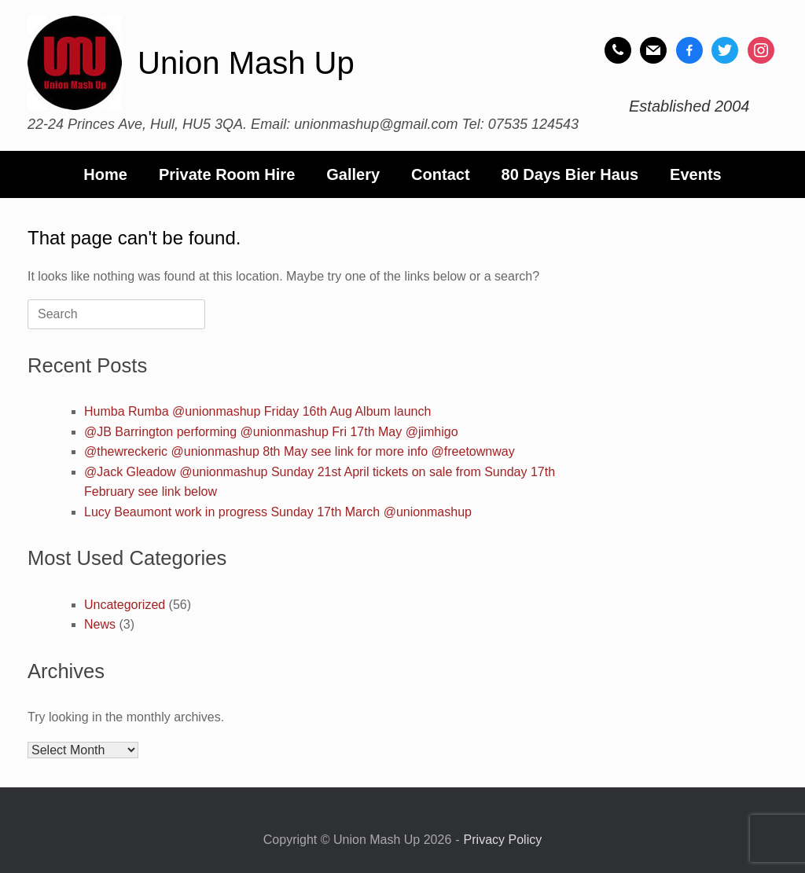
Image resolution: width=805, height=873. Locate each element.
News (100, 624)
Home (105, 174)
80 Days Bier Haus (570, 174)
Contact (440, 174)
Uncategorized (124, 604)
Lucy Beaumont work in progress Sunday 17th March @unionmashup (278, 512)
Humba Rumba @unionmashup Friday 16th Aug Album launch (257, 411)
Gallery (353, 174)
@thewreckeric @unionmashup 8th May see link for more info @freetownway (299, 451)
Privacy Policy (503, 839)
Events (696, 174)
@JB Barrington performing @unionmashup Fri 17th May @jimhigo (271, 431)
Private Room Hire (227, 174)
